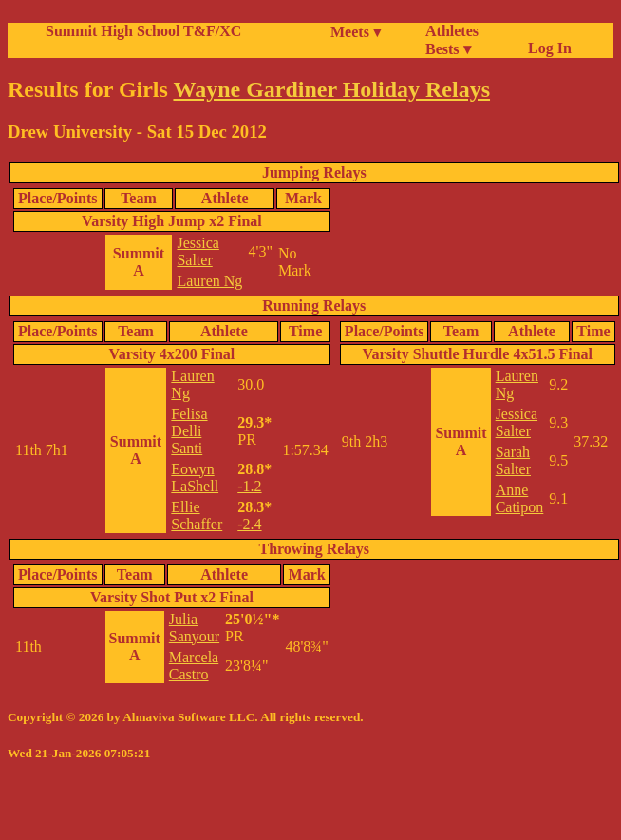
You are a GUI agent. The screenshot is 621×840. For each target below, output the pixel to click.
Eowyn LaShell (194, 477)
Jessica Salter (197, 251)
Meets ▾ (355, 32)
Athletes (452, 31)
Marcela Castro (193, 665)
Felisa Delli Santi (189, 431)
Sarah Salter (513, 460)
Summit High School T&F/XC (143, 31)
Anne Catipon (520, 498)
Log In (546, 48)
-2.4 (249, 524)
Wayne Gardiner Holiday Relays (331, 89)
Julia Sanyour (194, 627)
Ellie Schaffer (196, 515)
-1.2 (249, 486)
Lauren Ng (209, 281)
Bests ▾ (448, 49)
